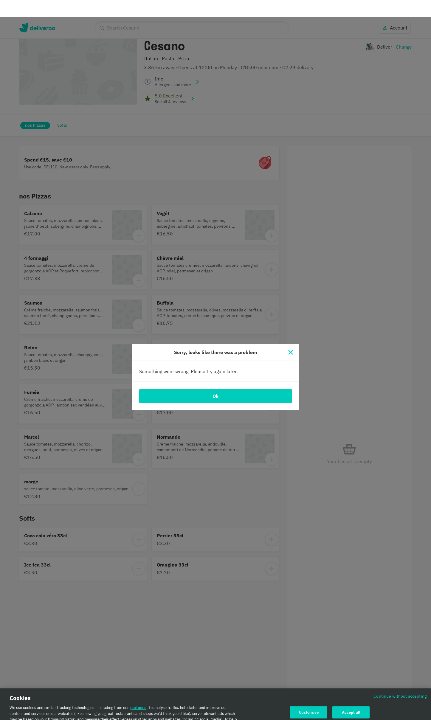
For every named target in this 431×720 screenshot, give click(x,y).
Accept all (351, 695)
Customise (309, 695)
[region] (215, 695)
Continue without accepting (400, 679)
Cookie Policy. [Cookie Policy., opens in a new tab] (191, 713)
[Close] (290, 335)
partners (138, 690)
